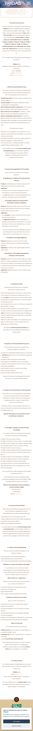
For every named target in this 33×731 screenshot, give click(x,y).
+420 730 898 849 (18, 75)
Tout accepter (16, 721)
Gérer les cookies (16, 726)
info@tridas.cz (18, 73)
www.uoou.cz (18, 494)
